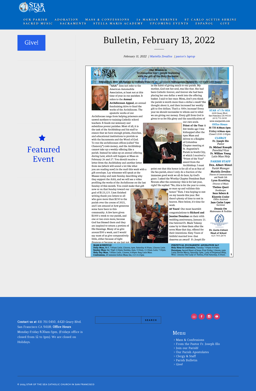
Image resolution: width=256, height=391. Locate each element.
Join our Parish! (187, 348)
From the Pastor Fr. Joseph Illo (198, 344)
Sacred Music (38, 23)
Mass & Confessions (190, 340)
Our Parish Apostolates (192, 352)
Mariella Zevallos (161, 56)
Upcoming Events (169, 23)
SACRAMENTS (73, 23)
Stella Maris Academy (118, 23)
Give (225, 23)
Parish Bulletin (186, 360)
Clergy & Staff (186, 356)
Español (204, 23)
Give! (179, 364)
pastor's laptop (185, 56)
